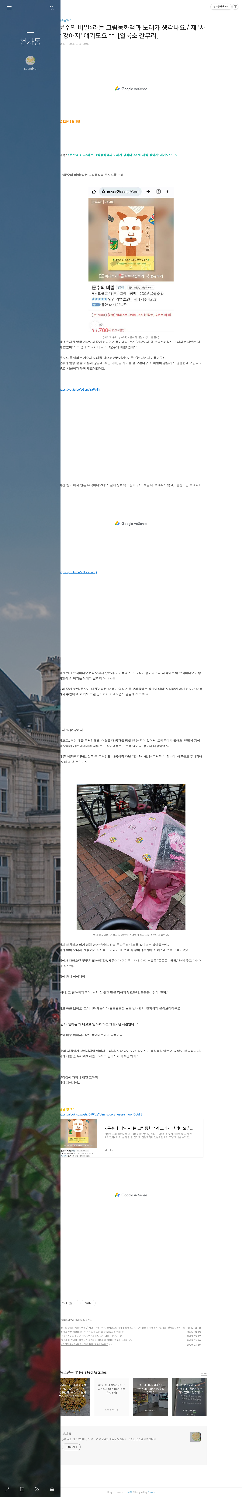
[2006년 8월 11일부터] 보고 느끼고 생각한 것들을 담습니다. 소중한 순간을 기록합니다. (127, 1439)
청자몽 (30, 42)
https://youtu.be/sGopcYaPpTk (97, 389)
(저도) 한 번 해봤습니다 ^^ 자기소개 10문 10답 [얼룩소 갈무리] (108, 1331)
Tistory (168, 1492)
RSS (37, 1489)
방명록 (22, 1489)
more (221, 1373)
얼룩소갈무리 (81, 20)
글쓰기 (7, 1489)
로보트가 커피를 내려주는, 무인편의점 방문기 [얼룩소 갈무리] (107, 1336)
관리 (52, 1489)
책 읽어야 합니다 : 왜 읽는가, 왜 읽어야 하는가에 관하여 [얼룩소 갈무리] (112, 1340)
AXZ (148, 1492)
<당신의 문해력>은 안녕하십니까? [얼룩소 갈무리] (102, 1344)
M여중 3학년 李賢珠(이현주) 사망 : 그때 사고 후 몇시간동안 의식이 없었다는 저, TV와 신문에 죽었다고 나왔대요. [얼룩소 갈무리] (139, 1327)
